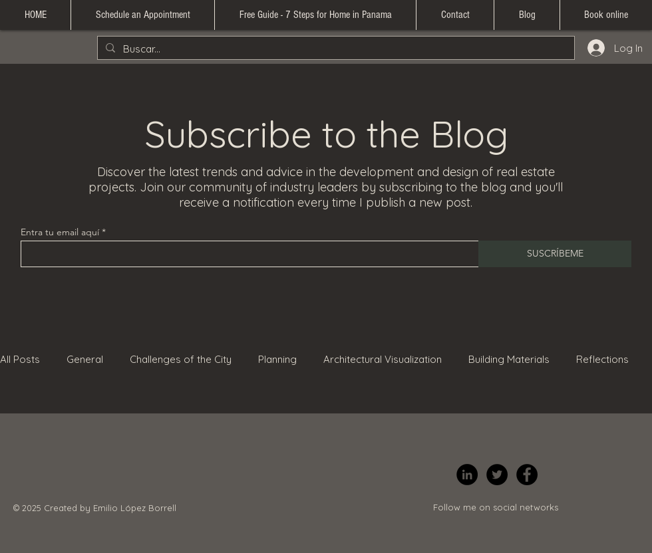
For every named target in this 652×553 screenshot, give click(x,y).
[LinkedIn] (467, 474)
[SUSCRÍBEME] (554, 254)
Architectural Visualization (382, 359)
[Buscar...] (334, 49)
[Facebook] (527, 474)
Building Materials (509, 359)
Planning (277, 359)
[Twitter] (497, 474)
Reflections (602, 359)
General (85, 359)
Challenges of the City (181, 359)
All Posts (20, 359)
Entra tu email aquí (60, 232)
